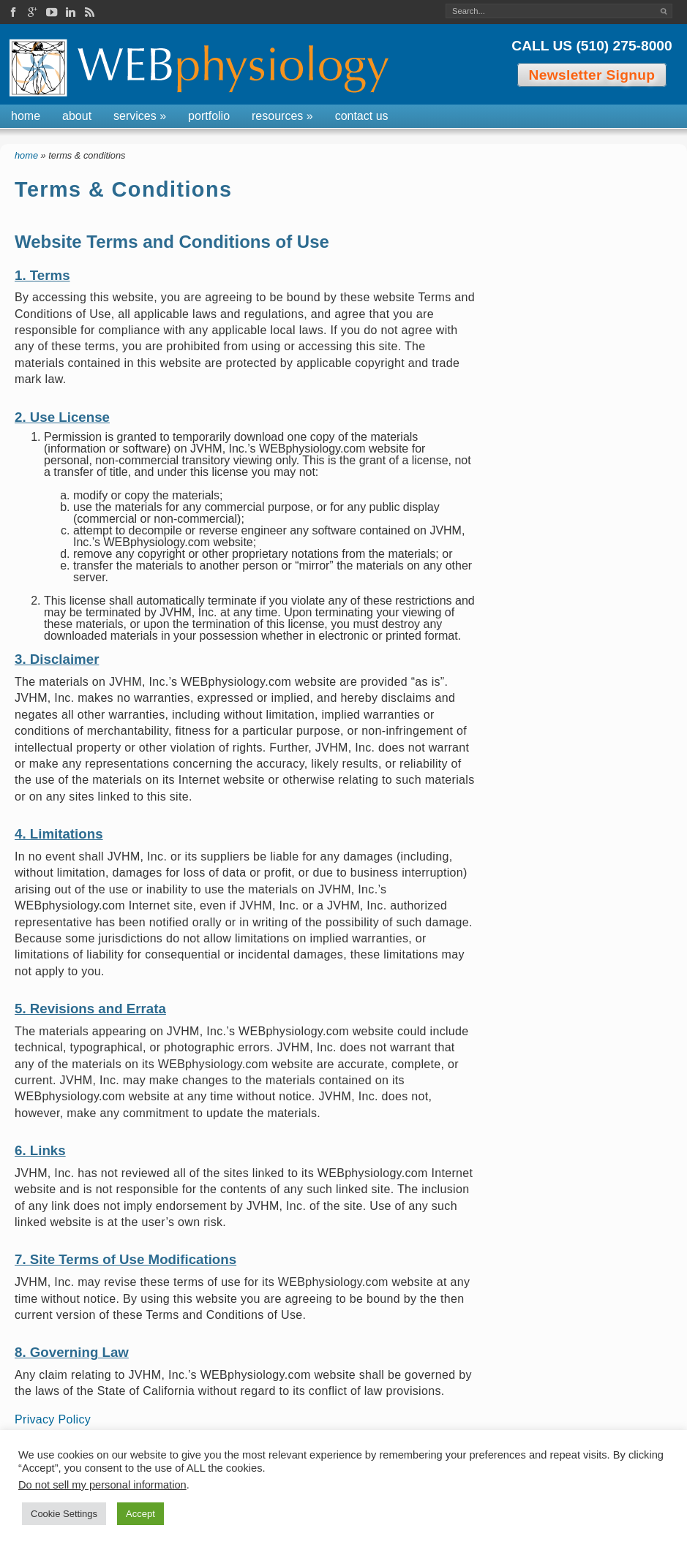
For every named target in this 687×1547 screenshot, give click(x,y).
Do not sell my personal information (102, 1485)
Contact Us (361, 116)
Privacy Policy (53, 1419)
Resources (282, 116)
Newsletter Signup (592, 75)
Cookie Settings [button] (64, 1513)
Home (25, 116)
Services (139, 116)
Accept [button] (140, 1513)
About (76, 116)
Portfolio (209, 116)
